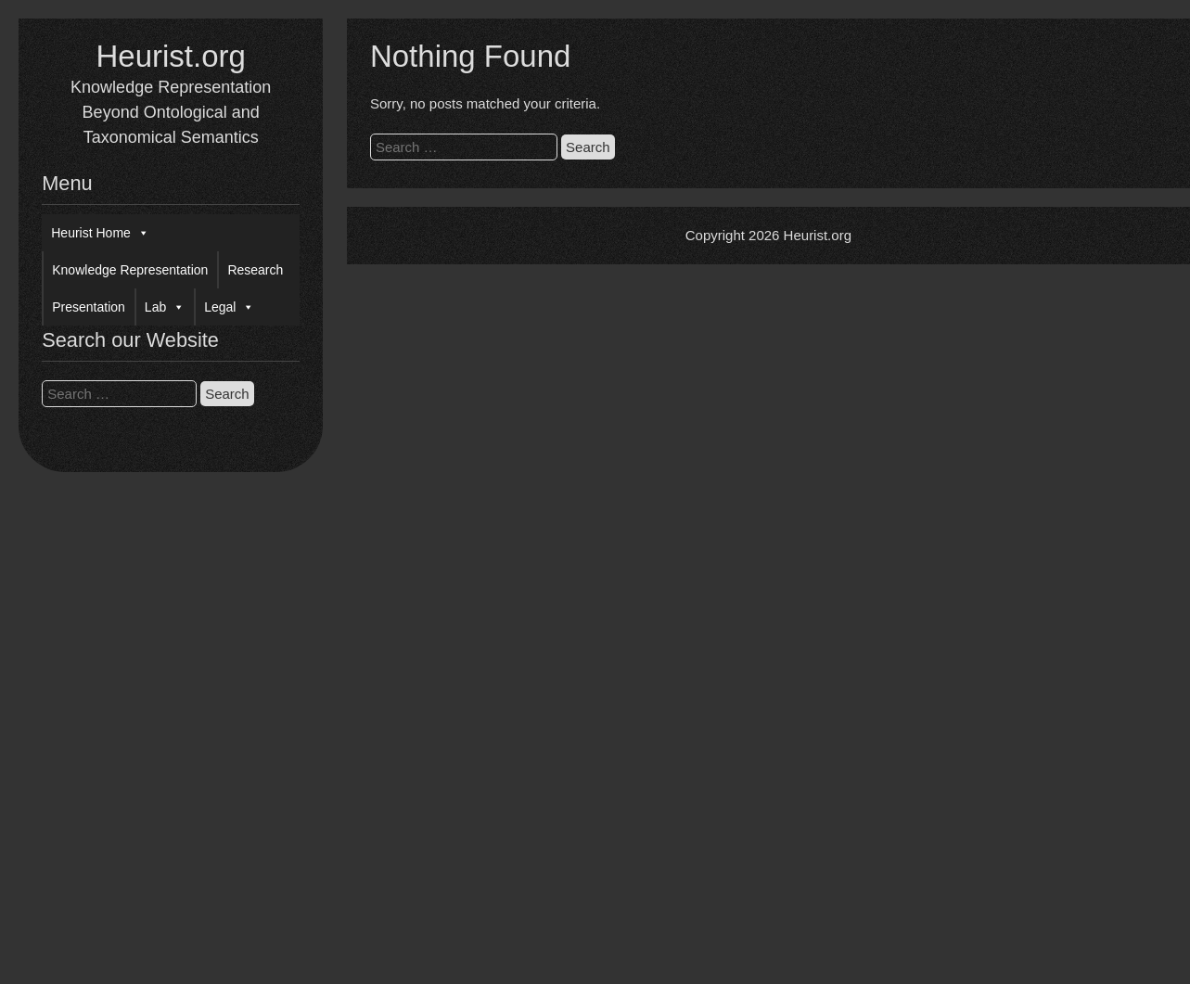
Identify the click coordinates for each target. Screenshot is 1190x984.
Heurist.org (170, 56)
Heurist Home (100, 232)
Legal (229, 307)
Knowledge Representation (130, 269)
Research (255, 269)
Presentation (88, 307)
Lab (165, 307)
